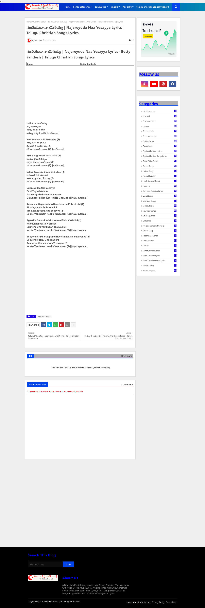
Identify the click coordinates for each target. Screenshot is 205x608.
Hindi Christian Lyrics (159, 181)
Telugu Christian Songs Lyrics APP (152, 6)
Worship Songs (39, 21)
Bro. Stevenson (159, 121)
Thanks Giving (159, 265)
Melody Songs (159, 205)
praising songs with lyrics (159, 226)
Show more (126, 356)
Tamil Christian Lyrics (159, 255)
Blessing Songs (159, 111)
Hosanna (159, 186)
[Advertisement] (80, 483)
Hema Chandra (159, 176)
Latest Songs (159, 196)
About (136, 602)
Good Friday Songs (159, 161)
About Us (127, 6)
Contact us (145, 602)
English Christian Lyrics (159, 151)
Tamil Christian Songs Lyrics (159, 260)
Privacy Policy (158, 602)
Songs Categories (81, 6)
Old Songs (159, 220)
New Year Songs (159, 211)
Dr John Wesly (159, 141)
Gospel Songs (159, 166)
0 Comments (127, 384)
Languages (100, 6)
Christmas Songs (159, 136)
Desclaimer (171, 602)
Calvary (159, 126)
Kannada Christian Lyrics (159, 191)
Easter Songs (159, 146)
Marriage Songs (159, 201)
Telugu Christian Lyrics (54, 601)
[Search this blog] (45, 564)
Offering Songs (159, 215)
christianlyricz (159, 131)
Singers (114, 6)
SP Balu (159, 245)
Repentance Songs (159, 235)
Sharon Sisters (159, 240)
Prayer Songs (159, 230)
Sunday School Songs (159, 250)
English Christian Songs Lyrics (159, 156)
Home (67, 6)
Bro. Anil (159, 116)
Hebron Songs (159, 171)
